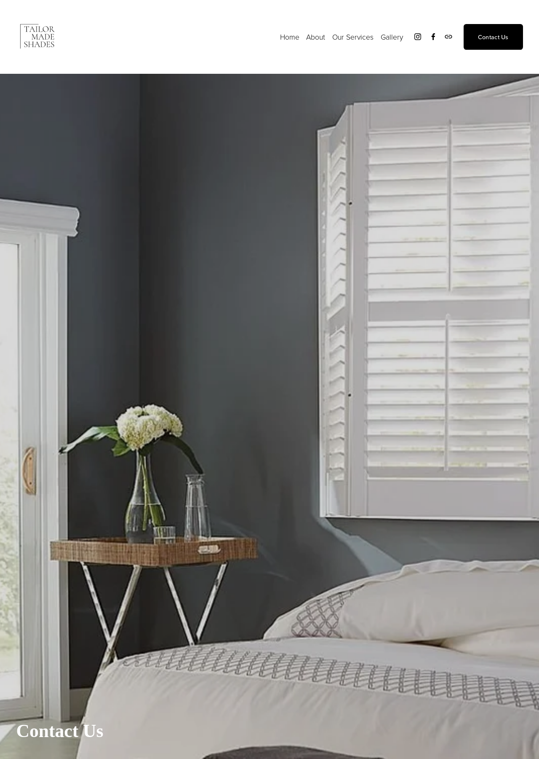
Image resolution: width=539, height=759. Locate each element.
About (315, 37)
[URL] (448, 36)
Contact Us (493, 36)
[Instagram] (418, 36)
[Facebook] (433, 36)
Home (289, 37)
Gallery (392, 37)
